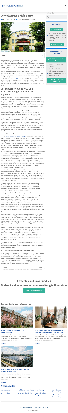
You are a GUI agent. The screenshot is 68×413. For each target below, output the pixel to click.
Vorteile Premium (18, 405)
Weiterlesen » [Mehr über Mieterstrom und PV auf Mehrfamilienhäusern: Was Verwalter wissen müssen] (4, 382)
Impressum (45, 407)
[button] (65, 6)
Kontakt (46, 405)
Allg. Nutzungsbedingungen (26, 407)
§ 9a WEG (18, 78)
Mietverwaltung (5, 390)
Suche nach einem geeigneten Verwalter (15, 136)
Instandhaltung (39, 390)
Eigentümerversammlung (28, 19)
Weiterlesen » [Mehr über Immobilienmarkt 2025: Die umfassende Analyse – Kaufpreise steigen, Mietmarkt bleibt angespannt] (38, 343)
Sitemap (60, 405)
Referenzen (38, 405)
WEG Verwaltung (5, 393)
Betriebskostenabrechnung (26, 390)
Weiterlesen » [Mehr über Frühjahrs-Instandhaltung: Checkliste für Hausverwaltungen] (4, 343)
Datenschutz (37, 407)
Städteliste (9, 405)
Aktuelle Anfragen (29, 405)
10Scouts (53, 405)
